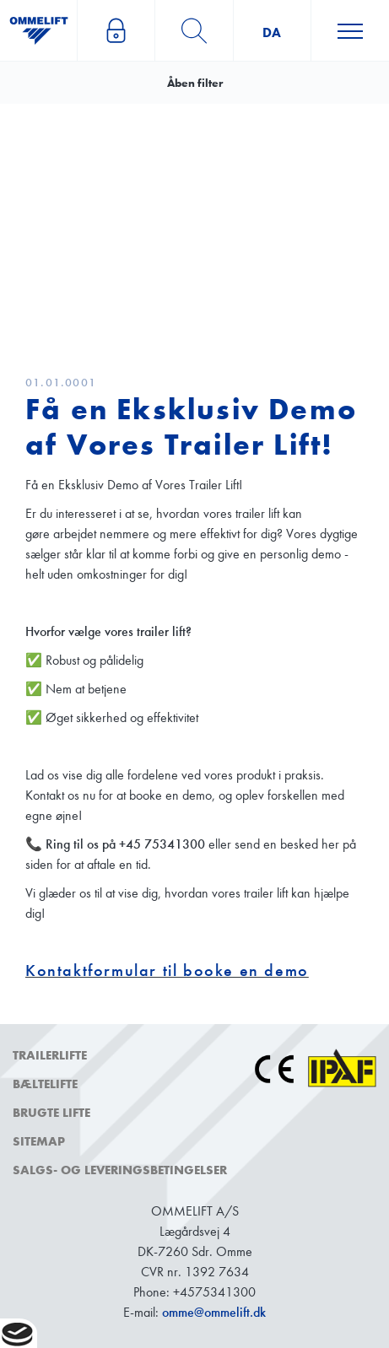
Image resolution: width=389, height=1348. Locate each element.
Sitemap (39, 1141)
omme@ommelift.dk (214, 1312)
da (271, 32)
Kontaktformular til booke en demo (167, 970)
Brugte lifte (51, 1112)
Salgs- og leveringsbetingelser (120, 1170)
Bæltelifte (45, 1084)
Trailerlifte (50, 1055)
